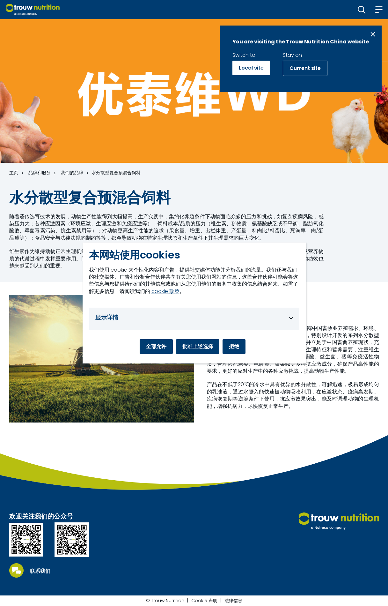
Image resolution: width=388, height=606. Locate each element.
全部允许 (156, 346)
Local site (251, 67)
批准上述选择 (197, 346)
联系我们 (40, 571)
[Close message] (373, 34)
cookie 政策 (165, 291)
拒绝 (234, 346)
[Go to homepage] (33, 9)
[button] (361, 9)
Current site (305, 68)
